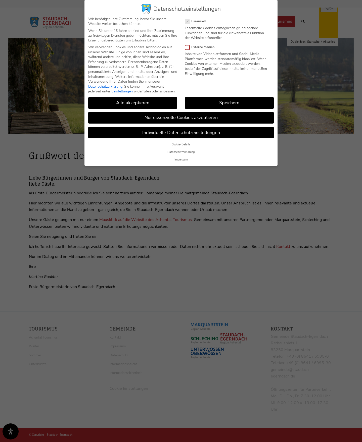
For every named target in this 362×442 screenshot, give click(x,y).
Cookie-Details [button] (181, 144)
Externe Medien (202, 47)
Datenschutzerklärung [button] (181, 152)
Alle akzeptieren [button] (132, 102)
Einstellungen (122, 91)
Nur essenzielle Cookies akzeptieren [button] (181, 118)
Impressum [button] (181, 159)
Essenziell (197, 21)
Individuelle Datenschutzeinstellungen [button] (181, 132)
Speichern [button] (229, 102)
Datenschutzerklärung (105, 86)
